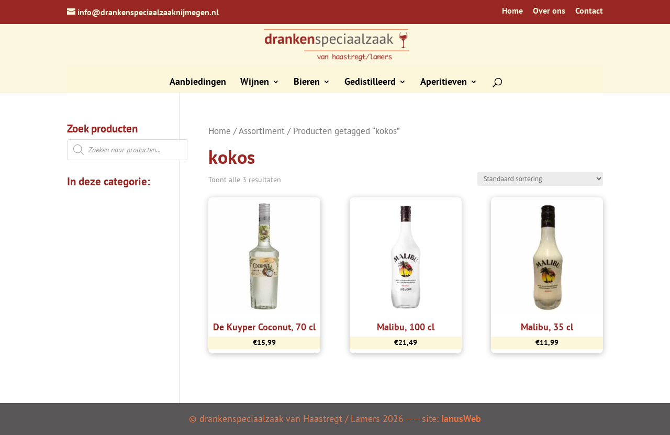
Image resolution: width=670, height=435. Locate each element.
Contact (589, 11)
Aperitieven (443, 82)
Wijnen (254, 82)
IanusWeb (461, 418)
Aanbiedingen (198, 82)
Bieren (307, 82)
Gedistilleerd (370, 82)
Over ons (549, 11)
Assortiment (262, 131)
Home (512, 11)
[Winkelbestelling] (540, 179)
